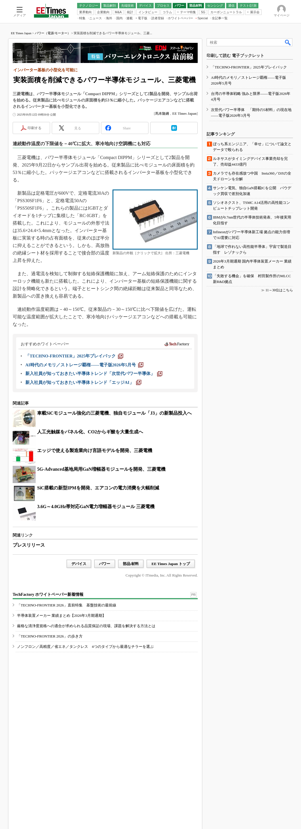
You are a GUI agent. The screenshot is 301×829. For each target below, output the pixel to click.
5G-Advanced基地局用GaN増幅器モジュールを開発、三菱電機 (101, 469)
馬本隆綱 (162, 114)
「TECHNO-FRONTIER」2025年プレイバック (249, 67)
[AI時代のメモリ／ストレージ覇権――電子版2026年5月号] (84, 365)
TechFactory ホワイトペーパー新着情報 (48, 594)
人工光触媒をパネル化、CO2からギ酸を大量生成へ (90, 431)
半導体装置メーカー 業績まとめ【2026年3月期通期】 (61, 615)
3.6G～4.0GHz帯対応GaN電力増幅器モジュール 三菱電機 (96, 506)
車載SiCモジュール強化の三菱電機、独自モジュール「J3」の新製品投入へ (114, 413)
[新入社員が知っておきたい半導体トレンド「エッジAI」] (83, 382)
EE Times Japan (21, 33)
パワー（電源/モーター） (53, 33)
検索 (288, 42)
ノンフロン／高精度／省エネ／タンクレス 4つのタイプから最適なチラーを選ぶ (85, 646)
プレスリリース (29, 545)
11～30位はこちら (279, 290)
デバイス (78, 564)
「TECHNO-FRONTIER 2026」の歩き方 (50, 636)
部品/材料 (131, 564)
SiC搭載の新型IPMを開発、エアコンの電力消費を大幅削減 (98, 487)
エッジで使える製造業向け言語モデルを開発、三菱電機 (94, 450)
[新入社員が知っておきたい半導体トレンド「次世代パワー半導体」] (93, 373)
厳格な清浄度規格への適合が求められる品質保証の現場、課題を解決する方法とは (86, 626)
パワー (104, 564)
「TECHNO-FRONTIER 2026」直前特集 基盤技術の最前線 (66, 605)
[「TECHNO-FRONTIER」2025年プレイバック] (74, 356)
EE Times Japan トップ (170, 564)
